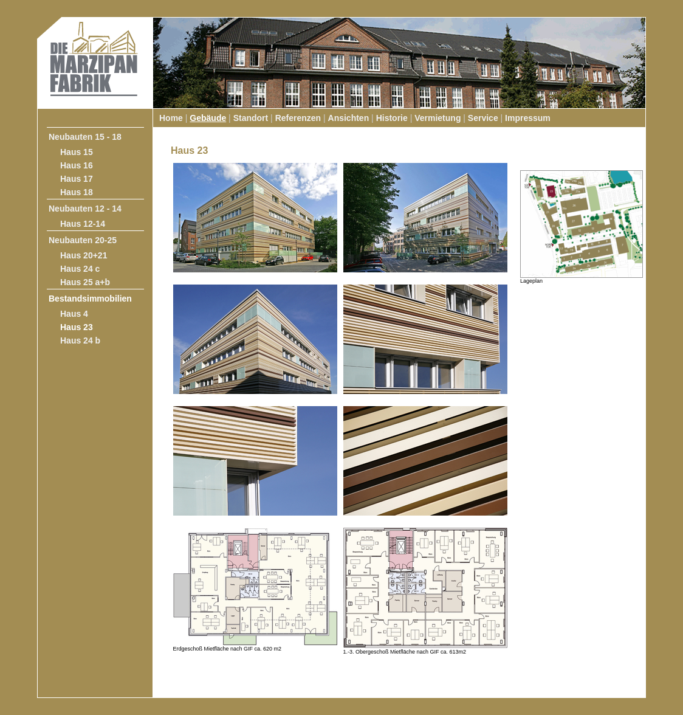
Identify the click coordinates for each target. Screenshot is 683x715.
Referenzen (298, 118)
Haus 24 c (80, 269)
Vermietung (437, 118)
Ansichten (348, 118)
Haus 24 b (80, 340)
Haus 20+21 (83, 255)
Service (483, 118)
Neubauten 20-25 (83, 240)
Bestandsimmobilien (90, 298)
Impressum (528, 118)
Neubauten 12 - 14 (85, 208)
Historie (392, 118)
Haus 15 (76, 152)
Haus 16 (76, 165)
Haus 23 (76, 327)
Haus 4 (74, 314)
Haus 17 (76, 179)
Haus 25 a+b (85, 282)
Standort (251, 118)
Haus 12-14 (82, 224)
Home (171, 118)
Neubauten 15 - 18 (85, 137)
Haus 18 (76, 192)
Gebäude (208, 118)
